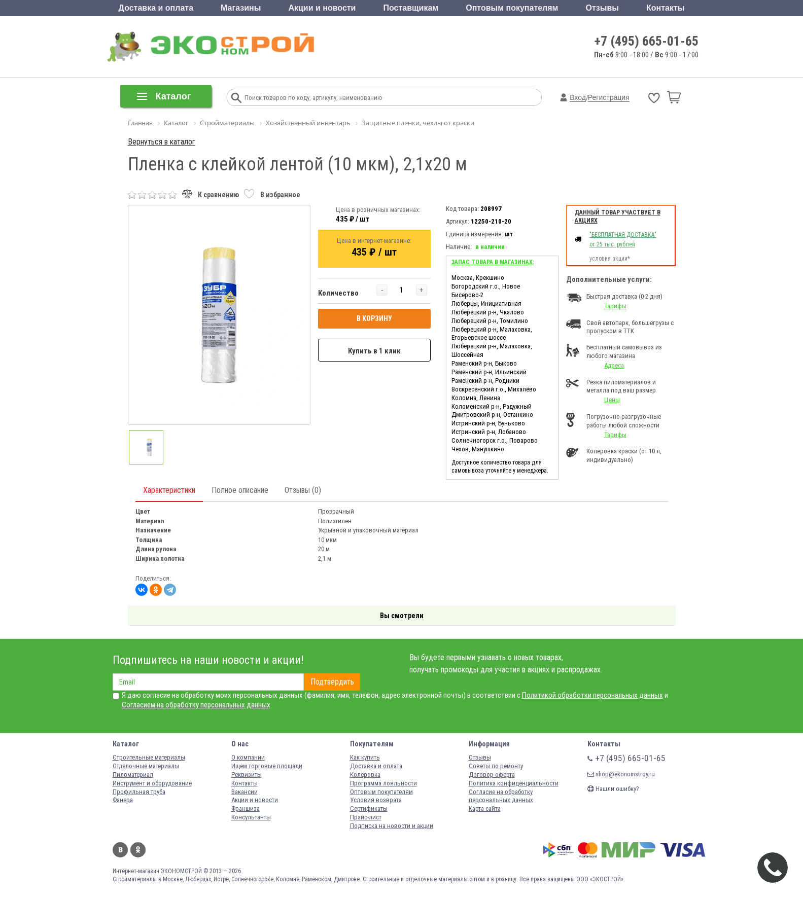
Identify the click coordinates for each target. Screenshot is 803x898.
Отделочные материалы (146, 766)
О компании (248, 757)
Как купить (365, 757)
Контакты (665, 8)
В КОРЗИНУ (374, 318)
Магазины (241, 8)
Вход (578, 97)
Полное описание (240, 490)
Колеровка (365, 774)
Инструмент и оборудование (152, 783)
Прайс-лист (365, 817)
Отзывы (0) (303, 490)
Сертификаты (369, 808)
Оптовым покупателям (512, 8)
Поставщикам (411, 8)
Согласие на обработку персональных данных (501, 796)
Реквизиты (246, 774)
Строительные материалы (149, 757)
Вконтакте (120, 849)
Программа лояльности (383, 783)
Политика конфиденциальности (513, 783)
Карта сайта (485, 808)
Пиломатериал (133, 774)
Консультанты (251, 817)
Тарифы (615, 306)
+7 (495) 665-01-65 (647, 41)
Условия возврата (376, 800)
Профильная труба (139, 792)
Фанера (123, 800)
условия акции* (609, 258)
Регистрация (609, 97)
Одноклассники (138, 849)
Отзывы (602, 8)
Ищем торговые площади (266, 766)
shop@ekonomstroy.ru (621, 774)
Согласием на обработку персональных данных (196, 704)
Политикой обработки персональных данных (592, 695)
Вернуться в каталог (161, 142)
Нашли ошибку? (613, 789)
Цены (612, 400)
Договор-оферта (492, 774)
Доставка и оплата (156, 8)
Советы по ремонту (496, 766)
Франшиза (245, 808)
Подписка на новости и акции (391, 826)
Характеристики (169, 490)
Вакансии (244, 792)
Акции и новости (322, 8)
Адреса (614, 365)
